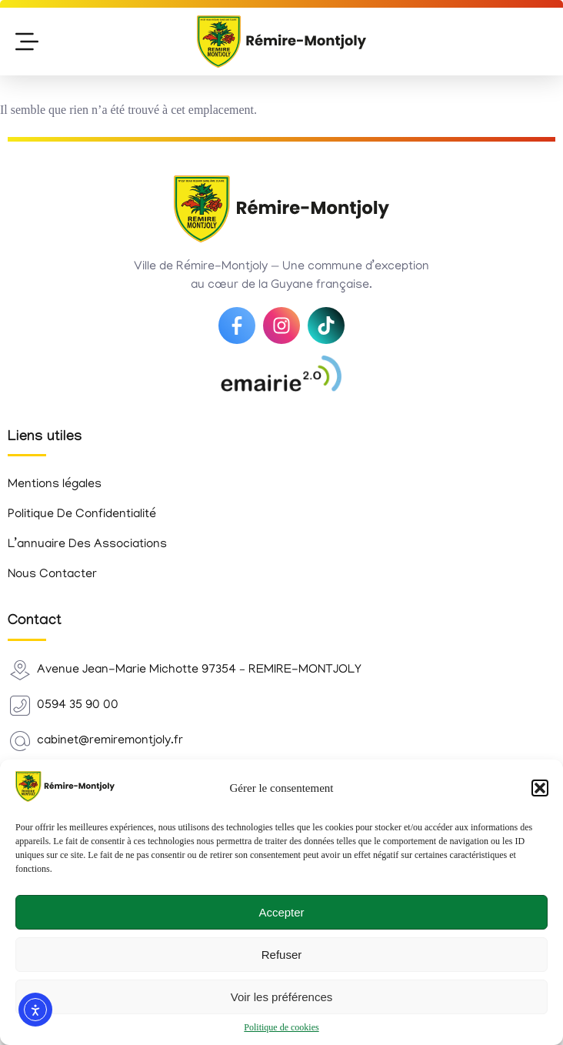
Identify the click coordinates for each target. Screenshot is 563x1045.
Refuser (282, 954)
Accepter (281, 912)
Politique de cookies (281, 1027)
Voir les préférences (282, 996)
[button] (540, 788)
